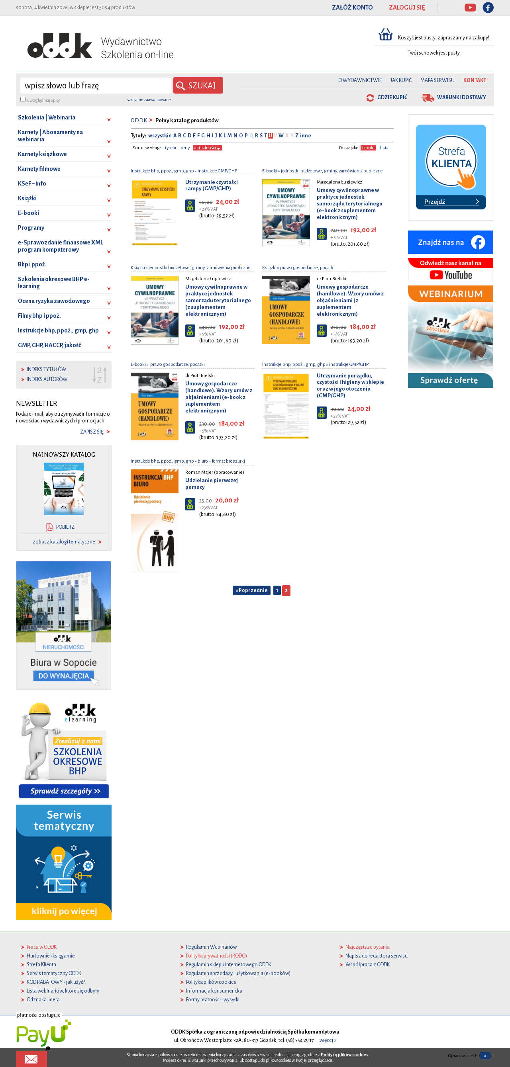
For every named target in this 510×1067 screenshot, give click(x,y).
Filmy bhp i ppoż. (39, 316)
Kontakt (474, 80)
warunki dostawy (461, 97)
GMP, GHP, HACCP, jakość (49, 345)
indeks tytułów (47, 369)
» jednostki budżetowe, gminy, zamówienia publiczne (330, 170)
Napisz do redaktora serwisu (376, 956)
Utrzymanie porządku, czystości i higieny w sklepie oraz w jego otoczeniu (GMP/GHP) (350, 385)
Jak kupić (401, 80)
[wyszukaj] (95, 86)
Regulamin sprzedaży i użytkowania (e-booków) (238, 973)
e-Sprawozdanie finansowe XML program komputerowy (60, 246)
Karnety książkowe (42, 154)
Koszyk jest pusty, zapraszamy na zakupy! (444, 38)
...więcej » (326, 1040)
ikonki (368, 147)
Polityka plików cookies (211, 982)
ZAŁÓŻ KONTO (352, 7)
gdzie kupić (392, 97)
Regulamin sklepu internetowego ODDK (228, 964)
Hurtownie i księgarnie (51, 956)
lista (384, 147)
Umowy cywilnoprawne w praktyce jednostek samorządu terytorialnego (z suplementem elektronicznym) (218, 300)
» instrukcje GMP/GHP (215, 170)
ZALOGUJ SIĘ (407, 7)
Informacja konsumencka (214, 991)
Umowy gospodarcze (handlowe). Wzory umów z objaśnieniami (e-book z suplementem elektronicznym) (218, 397)
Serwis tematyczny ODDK (54, 973)
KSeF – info (32, 183)
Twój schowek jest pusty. (434, 53)
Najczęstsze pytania (367, 947)
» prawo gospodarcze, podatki (306, 267)
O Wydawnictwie (360, 80)
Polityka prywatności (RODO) (216, 956)
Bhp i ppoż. (32, 264)
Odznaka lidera (43, 1000)
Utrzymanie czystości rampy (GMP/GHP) (211, 185)
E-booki (28, 213)
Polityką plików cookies (345, 1054)
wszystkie (160, 136)
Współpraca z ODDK (367, 964)
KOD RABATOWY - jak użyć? (56, 982)
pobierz (65, 527)
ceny (185, 147)
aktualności (207, 147)
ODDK (139, 120)
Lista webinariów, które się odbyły (63, 991)
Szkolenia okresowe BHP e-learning (54, 282)
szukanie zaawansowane (149, 99)
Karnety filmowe (39, 169)
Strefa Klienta (41, 964)
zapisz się (92, 432)
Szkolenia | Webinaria (46, 117)
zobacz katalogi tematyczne (64, 542)
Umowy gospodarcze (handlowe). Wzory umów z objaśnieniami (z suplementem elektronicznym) (350, 300)
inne (305, 136)
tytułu (170, 147)
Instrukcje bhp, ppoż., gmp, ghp (58, 330)
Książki (27, 198)
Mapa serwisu (437, 80)
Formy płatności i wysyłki (212, 1000)
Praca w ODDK (42, 947)
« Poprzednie (252, 590)
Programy (31, 228)
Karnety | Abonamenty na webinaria (50, 136)
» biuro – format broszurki (219, 460)
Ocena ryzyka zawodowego (54, 301)
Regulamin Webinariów (211, 947)
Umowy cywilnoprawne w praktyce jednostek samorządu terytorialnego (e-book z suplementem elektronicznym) (349, 203)
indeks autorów (47, 379)
